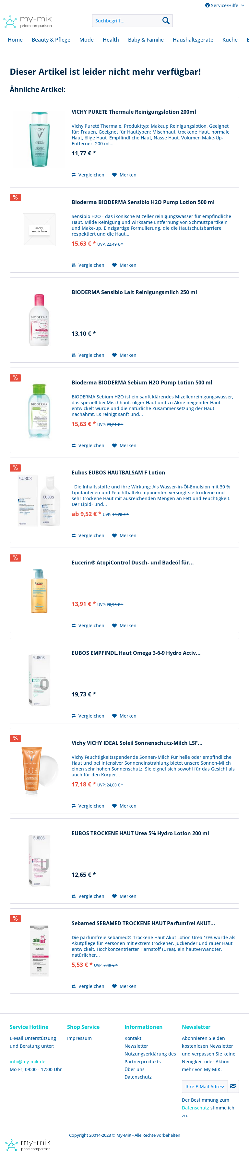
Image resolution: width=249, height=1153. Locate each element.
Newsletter (136, 1046)
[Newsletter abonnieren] (233, 1086)
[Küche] (230, 39)
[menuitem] (132, 20)
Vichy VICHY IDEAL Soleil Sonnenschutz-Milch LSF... (137, 743)
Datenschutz (138, 1077)
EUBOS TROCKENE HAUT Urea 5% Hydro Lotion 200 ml (140, 833)
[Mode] (86, 39)
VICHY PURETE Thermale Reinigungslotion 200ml (134, 112)
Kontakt (132, 1038)
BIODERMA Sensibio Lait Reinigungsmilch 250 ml (134, 292)
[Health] (111, 39)
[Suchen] (166, 20)
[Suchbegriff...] (132, 20)
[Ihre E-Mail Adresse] (205, 1086)
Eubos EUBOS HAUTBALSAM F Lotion (118, 472)
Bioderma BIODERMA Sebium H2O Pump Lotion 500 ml (142, 382)
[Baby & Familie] (146, 39)
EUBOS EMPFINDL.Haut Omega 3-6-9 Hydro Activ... (136, 653)
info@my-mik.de (27, 1061)
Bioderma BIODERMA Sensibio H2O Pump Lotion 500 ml (143, 202)
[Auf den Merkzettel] (124, 175)
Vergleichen (88, 175)
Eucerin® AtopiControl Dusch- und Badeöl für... (133, 562)
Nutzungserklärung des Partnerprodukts (150, 1058)
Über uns (134, 1069)
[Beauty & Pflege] (51, 39)
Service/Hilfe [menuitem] (222, 5)
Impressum (79, 1038)
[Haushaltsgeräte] (193, 39)
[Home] (15, 39)
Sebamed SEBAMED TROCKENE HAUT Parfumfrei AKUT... (143, 923)
